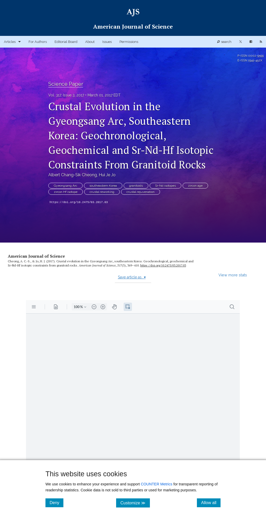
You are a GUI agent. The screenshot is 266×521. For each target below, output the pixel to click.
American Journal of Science (36, 256)
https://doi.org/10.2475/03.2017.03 (79, 202)
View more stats (232, 275)
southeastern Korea (103, 185)
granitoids (136, 185)
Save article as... (132, 277)
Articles (10, 42)
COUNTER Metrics (156, 484)
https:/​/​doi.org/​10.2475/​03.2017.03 (163, 265)
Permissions (128, 42)
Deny (56, 502)
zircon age (195, 185)
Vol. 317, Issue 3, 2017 (66, 95)
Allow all (211, 502)
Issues (107, 42)
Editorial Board (66, 42)
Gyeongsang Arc (65, 185)
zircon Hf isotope (65, 192)
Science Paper (65, 84)
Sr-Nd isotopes (165, 185)
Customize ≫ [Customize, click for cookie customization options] (135, 502)
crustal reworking (102, 192)
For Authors (38, 42)
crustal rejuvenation (141, 192)
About (90, 42)
